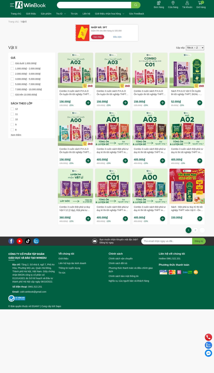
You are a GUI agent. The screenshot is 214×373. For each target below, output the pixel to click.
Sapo (58, 306)
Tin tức (62, 272)
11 (16, 114)
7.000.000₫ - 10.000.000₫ (28, 89)
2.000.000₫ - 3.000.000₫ (27, 73)
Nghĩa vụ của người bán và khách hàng (129, 281)
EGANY (36, 306)
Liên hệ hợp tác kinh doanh (72, 263)
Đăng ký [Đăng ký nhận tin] (199, 241)
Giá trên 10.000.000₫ (26, 94)
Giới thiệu (64, 258)
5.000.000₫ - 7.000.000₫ (27, 84)
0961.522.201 (35, 286)
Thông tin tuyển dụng (69, 268)
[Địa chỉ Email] (173, 241)
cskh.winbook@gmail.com (33, 291)
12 (16, 109)
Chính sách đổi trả (118, 263)
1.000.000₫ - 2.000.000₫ (27, 68)
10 (16, 119)
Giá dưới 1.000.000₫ (25, 63)
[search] (135, 5)
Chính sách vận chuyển (121, 258)
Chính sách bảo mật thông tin (123, 276)
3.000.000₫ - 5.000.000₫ (27, 79)
